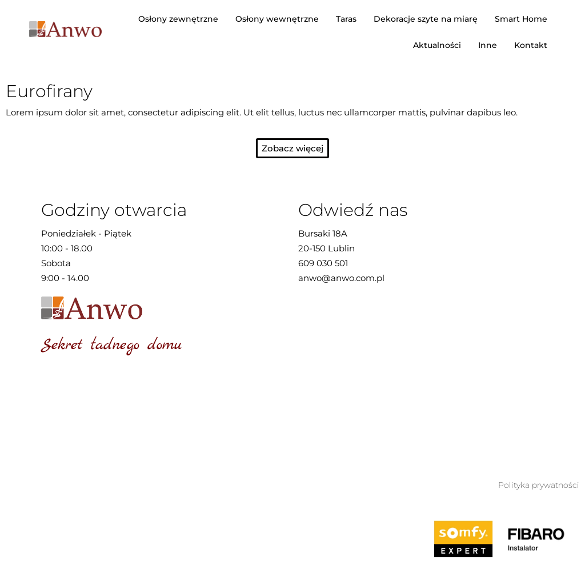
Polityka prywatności (538, 485)
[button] (292, 148)
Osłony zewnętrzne (178, 19)
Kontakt (530, 45)
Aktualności (437, 45)
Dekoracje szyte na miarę (426, 19)
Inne (487, 45)
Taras (346, 19)
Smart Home (521, 19)
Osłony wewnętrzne (277, 19)
